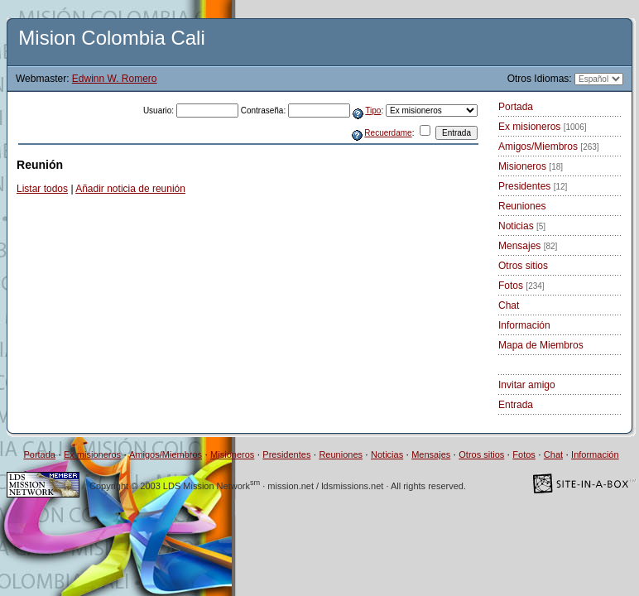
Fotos (521, 285)
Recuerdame (387, 132)
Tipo (373, 110)
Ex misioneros (542, 126)
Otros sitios (523, 266)
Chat (508, 305)
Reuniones (521, 206)
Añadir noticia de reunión (130, 189)
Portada (515, 107)
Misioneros (530, 166)
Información (524, 325)
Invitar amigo (526, 385)
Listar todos (42, 189)
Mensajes (527, 246)
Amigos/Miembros (548, 146)
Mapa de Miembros (541, 345)
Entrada (515, 405)
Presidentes (532, 186)
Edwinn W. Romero (114, 78)
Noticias (521, 226)
